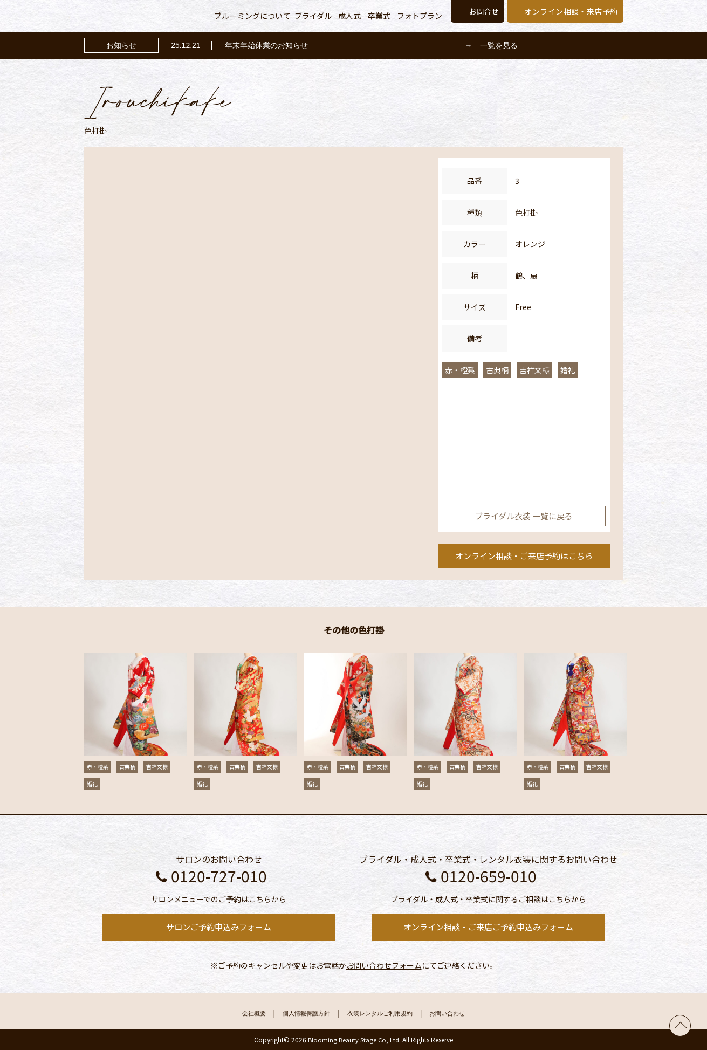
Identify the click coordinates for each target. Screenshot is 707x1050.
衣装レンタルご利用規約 (384, 1013)
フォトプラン (420, 15)
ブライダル (313, 15)
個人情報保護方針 (296, 1013)
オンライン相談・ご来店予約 (524, 555)
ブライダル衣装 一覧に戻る (524, 515)
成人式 (349, 15)
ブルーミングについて (252, 15)
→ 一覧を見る (491, 45)
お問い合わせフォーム (384, 965)
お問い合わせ (466, 1013)
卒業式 (379, 15)
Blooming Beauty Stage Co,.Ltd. (354, 1039)
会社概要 (233, 1013)
